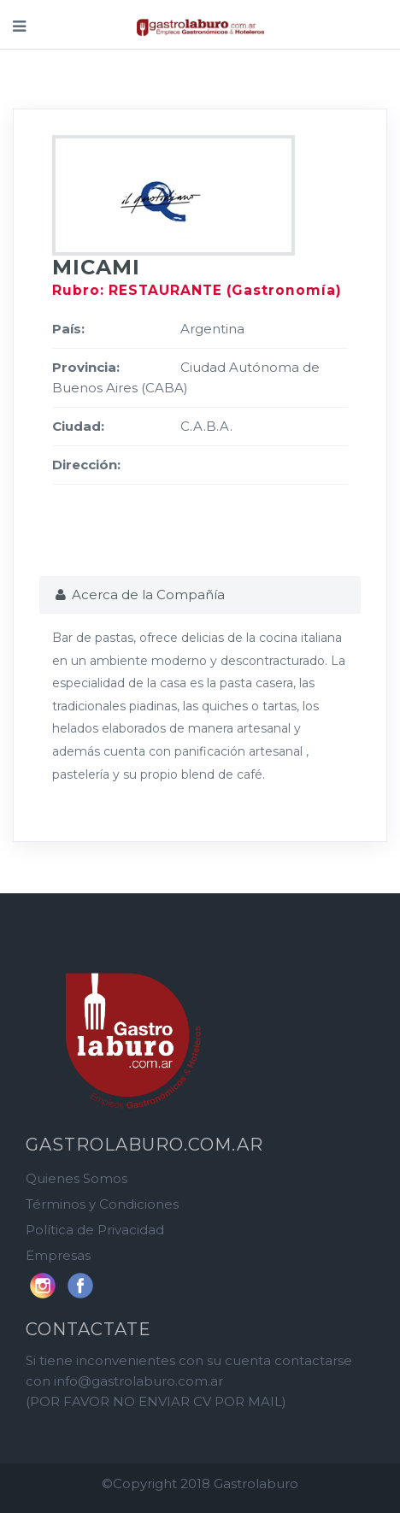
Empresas (58, 1255)
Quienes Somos (76, 1178)
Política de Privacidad (95, 1230)
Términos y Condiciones (102, 1204)
